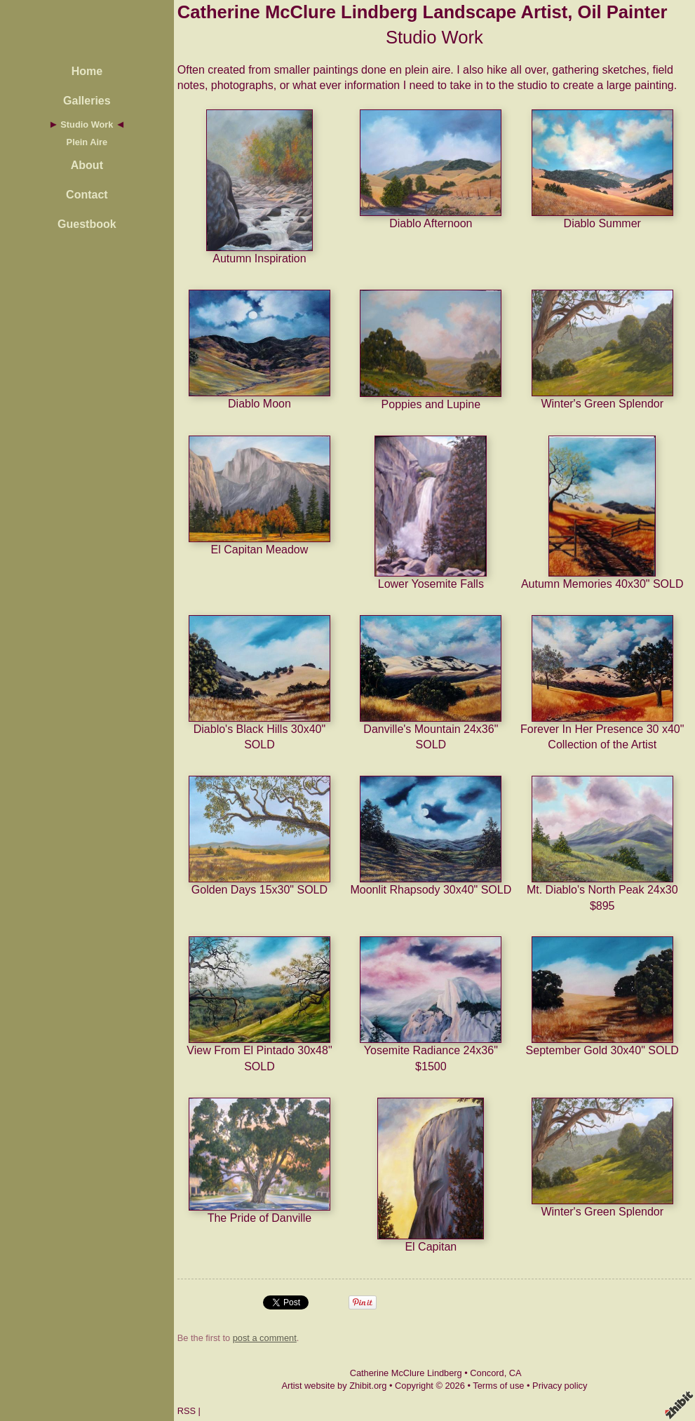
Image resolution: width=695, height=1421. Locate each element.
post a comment (265, 1338)
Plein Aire (87, 142)
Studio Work (86, 124)
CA (515, 1373)
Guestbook (87, 224)
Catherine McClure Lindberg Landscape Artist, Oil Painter (422, 12)
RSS (186, 1411)
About (87, 165)
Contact (87, 195)
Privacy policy (559, 1385)
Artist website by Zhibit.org (333, 1385)
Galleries (87, 101)
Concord (487, 1373)
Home (87, 71)
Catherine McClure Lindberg (406, 1373)
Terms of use (498, 1385)
